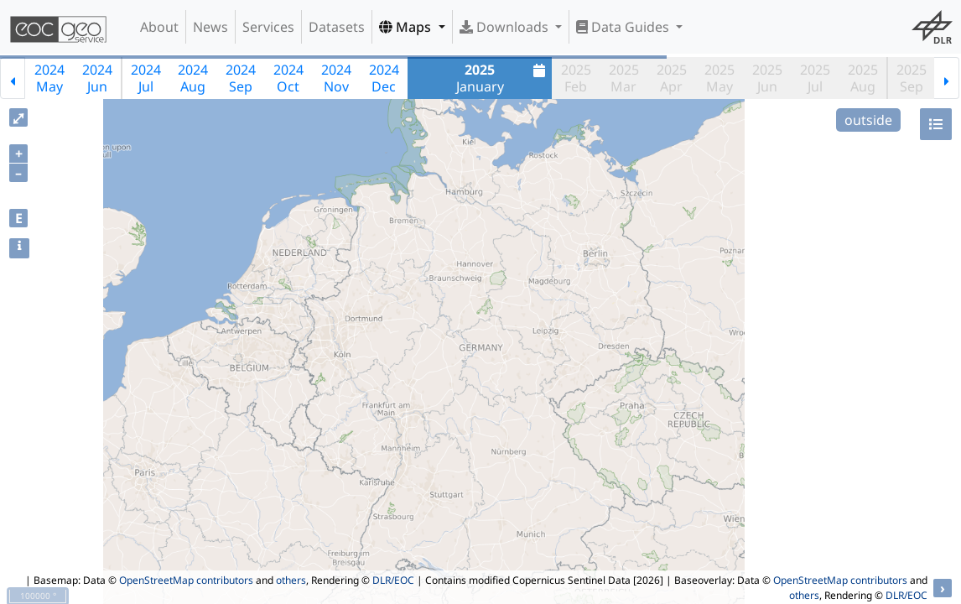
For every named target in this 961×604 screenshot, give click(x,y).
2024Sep (241, 78)
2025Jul (815, 78)
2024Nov (336, 78)
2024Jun (97, 78)
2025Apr (672, 78)
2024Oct (288, 78)
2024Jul (146, 78)
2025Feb (576, 78)
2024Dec (384, 78)
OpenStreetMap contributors (186, 580)
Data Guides (624, 27)
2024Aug (193, 78)
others (291, 580)
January (503, 78)
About (159, 27)
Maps (406, 27)
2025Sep (911, 78)
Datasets (337, 27)
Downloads (506, 27)
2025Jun (767, 78)
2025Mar (624, 78)
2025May (719, 78)
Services (268, 27)
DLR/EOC (393, 580)
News (210, 27)
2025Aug (863, 78)
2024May (49, 78)
